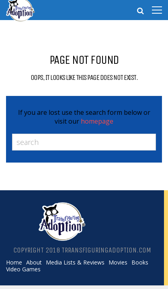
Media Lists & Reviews (75, 262)
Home (14, 262)
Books (139, 262)
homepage (97, 121)
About (34, 262)
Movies (118, 262)
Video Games (23, 269)
